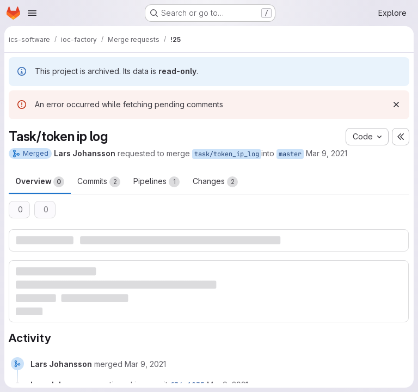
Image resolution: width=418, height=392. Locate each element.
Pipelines (156, 181)
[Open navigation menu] (32, 13)
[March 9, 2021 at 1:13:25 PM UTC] (145, 364)
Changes (215, 181)
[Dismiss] (396, 104)
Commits (98, 181)
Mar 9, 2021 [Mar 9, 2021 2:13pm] (326, 153)
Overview (39, 181)
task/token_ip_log (226, 154)
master (290, 154)
